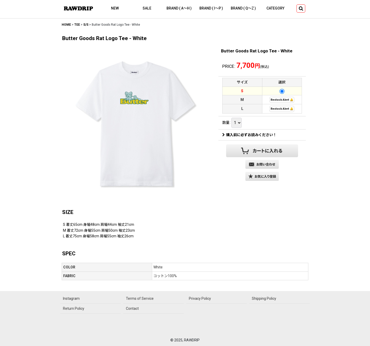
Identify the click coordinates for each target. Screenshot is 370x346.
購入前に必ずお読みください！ (249, 135)
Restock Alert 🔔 (282, 99)
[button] (301, 8)
